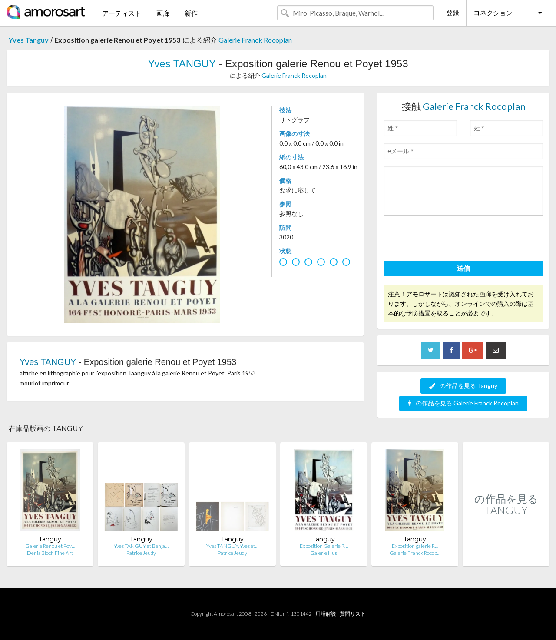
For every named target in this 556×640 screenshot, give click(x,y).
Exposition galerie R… (415, 546)
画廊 (162, 13)
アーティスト (121, 13)
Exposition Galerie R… (324, 546)
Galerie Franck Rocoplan (255, 40)
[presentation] (450, 239)
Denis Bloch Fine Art (50, 553)
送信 (463, 268)
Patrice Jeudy (141, 553)
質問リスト (353, 613)
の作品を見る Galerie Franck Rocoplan (463, 403)
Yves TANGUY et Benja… (141, 546)
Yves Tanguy (29, 40)
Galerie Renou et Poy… (50, 546)
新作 (191, 13)
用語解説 (325, 613)
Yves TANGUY (181, 64)
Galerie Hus (323, 553)
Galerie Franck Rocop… (415, 553)
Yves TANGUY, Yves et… (232, 546)
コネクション (493, 13)
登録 (452, 13)
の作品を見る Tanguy (463, 385)
